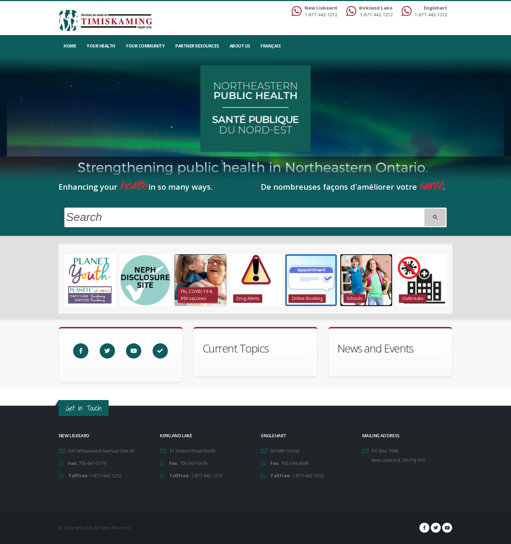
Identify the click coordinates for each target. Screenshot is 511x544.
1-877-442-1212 (105, 476)
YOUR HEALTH (101, 46)
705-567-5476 (193, 463)
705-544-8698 (294, 463)
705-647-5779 (92, 463)
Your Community (145, 46)
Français (270, 46)
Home (70, 46)
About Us (240, 46)
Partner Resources (197, 46)
